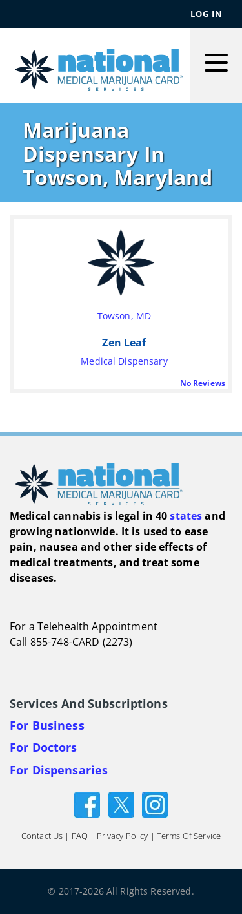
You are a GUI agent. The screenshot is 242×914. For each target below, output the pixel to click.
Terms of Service (189, 836)
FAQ (80, 836)
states (186, 516)
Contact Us (42, 836)
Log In (206, 13)
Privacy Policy (122, 836)
